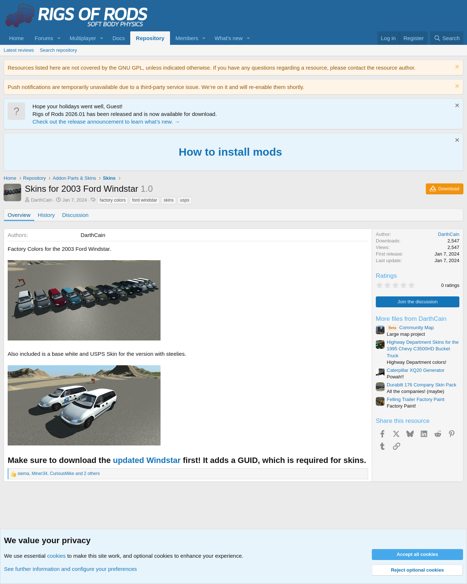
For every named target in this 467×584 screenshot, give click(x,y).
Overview (19, 215)
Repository (150, 38)
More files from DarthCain (411, 318)
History (46, 215)
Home (16, 38)
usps (184, 200)
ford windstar (144, 200)
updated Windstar (147, 460)
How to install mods (230, 152)
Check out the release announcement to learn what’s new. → (106, 121)
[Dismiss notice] (456, 67)
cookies (56, 556)
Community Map (410, 327)
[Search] (446, 38)
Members (186, 38)
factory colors (113, 200)
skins (168, 200)
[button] (59, 38)
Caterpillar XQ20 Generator (415, 370)
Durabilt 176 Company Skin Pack (421, 385)
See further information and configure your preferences (70, 569)
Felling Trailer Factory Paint (415, 399)
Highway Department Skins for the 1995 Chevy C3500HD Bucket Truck (423, 348)
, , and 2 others (59, 473)
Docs (118, 38)
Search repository (58, 50)
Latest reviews (19, 50)
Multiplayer (83, 38)
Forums (44, 38)
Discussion (75, 215)
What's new (229, 38)
